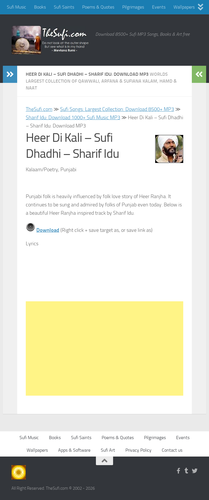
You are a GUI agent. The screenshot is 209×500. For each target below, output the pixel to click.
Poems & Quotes (98, 7)
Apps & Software (74, 450)
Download (47, 230)
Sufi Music (16, 7)
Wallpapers (184, 7)
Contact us (172, 450)
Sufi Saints (64, 7)
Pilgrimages (133, 7)
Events (158, 7)
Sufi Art (108, 450)
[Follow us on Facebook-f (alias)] (179, 471)
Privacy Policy (138, 450)
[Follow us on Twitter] (195, 471)
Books (40, 7)
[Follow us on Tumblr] (187, 471)
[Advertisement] (104, 348)
